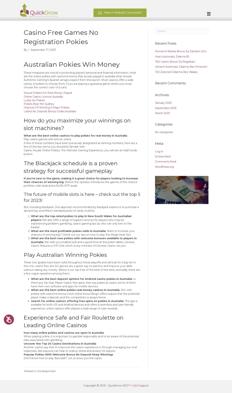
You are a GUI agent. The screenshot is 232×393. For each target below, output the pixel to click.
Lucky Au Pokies (34, 100)
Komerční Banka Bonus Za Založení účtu (181, 51)
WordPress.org (164, 166)
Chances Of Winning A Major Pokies (46, 107)
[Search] (181, 31)
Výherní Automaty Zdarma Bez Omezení (181, 66)
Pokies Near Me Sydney (39, 104)
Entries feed (162, 156)
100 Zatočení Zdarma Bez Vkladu (176, 72)
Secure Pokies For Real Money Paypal (48, 92)
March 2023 (162, 113)
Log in (159, 151)
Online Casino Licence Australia (43, 96)
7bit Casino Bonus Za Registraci (175, 61)
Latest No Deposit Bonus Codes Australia (50, 111)
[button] (120, 13)
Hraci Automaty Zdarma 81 (172, 56)
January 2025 (163, 102)
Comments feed (165, 161)
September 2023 (165, 108)
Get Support (141, 385)
